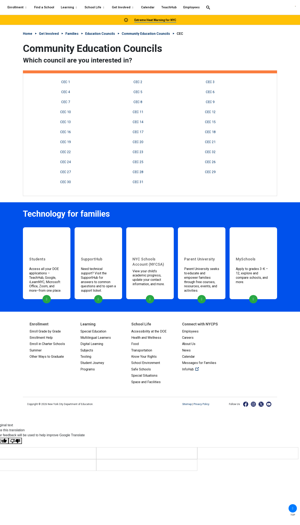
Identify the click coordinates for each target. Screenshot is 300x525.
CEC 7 (65, 102)
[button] (293, 508)
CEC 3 (210, 82)
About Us (188, 344)
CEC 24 (65, 162)
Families (72, 34)
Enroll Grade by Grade (45, 331)
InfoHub (204, 369)
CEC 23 (138, 152)
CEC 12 (210, 112)
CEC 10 (65, 112)
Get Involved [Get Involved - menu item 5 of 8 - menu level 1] (123, 7)
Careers (188, 338)
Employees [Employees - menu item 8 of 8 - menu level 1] (191, 7)
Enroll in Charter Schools (47, 344)
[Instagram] (253, 404)
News (186, 350)
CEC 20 (138, 142)
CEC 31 (138, 182)
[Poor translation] (15, 441)
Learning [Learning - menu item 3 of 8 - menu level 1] (69, 7)
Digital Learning (91, 344)
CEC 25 (138, 162)
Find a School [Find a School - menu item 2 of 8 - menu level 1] (44, 7)
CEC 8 (138, 102)
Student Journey (92, 363)
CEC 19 (65, 142)
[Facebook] (246, 404)
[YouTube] (269, 404)
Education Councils (100, 34)
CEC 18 (210, 132)
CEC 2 (138, 82)
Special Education (93, 331)
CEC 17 (138, 132)
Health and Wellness (146, 338)
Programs (87, 369)
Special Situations (144, 376)
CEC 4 (65, 92)
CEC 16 (65, 132)
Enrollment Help (41, 338)
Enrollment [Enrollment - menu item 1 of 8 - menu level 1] (18, 7)
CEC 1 (65, 82)
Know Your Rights (144, 357)
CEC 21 (210, 142)
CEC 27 (65, 172)
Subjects (86, 350)
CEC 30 (65, 182)
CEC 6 (210, 92)
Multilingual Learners (95, 338)
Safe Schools (141, 369)
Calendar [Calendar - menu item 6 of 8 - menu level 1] (148, 7)
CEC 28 (138, 172)
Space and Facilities (146, 382)
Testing (85, 357)
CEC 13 (65, 122)
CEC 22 (65, 152)
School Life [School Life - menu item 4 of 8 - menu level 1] (95, 7)
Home (27, 34)
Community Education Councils (146, 34)
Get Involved (49, 34)
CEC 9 (210, 102)
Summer (36, 350)
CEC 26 (210, 162)
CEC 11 (138, 112)
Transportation (141, 350)
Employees (190, 331)
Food (135, 344)
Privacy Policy (201, 404)
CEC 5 (138, 92)
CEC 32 (210, 152)
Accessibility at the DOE (148, 331)
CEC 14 (138, 122)
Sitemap (187, 404)
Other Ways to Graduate (47, 357)
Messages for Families (199, 363)
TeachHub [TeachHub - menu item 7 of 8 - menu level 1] (169, 7)
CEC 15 (210, 122)
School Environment (145, 363)
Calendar (188, 357)
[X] (261, 404)
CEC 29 (210, 172)
